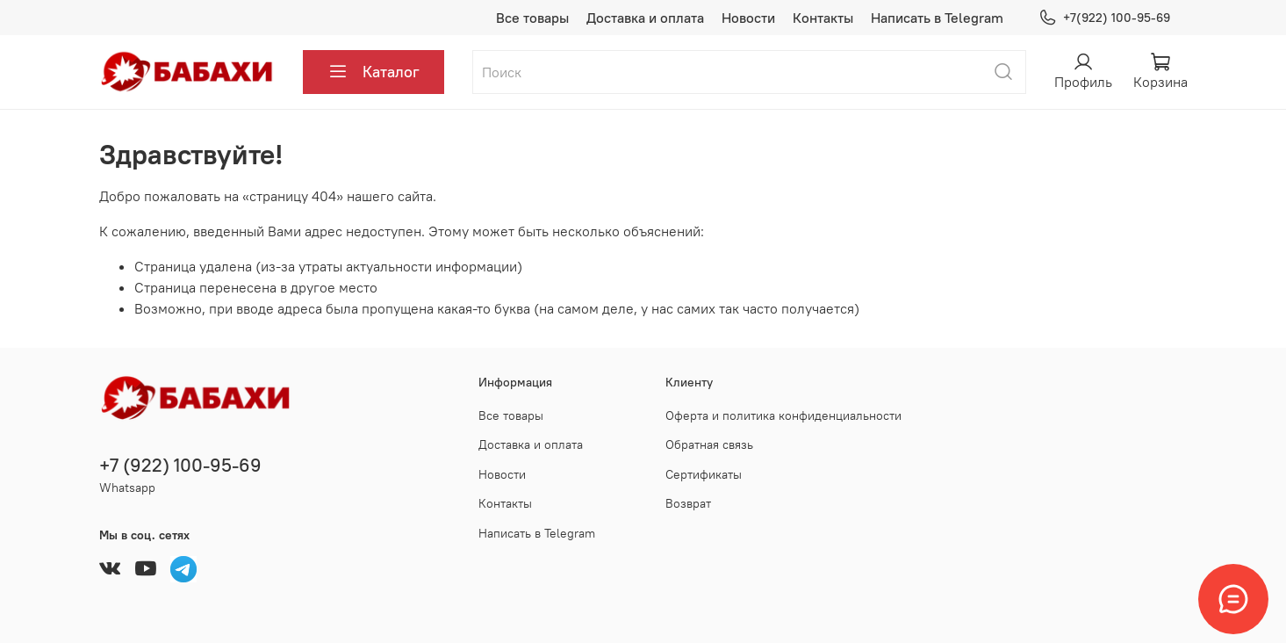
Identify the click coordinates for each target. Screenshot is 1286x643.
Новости (748, 17)
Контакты (823, 17)
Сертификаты (703, 474)
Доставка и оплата (645, 17)
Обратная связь (709, 444)
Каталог (373, 72)
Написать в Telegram (937, 17)
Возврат (688, 503)
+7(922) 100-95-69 (1103, 18)
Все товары (532, 17)
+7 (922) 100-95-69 (180, 465)
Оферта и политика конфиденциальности (783, 415)
